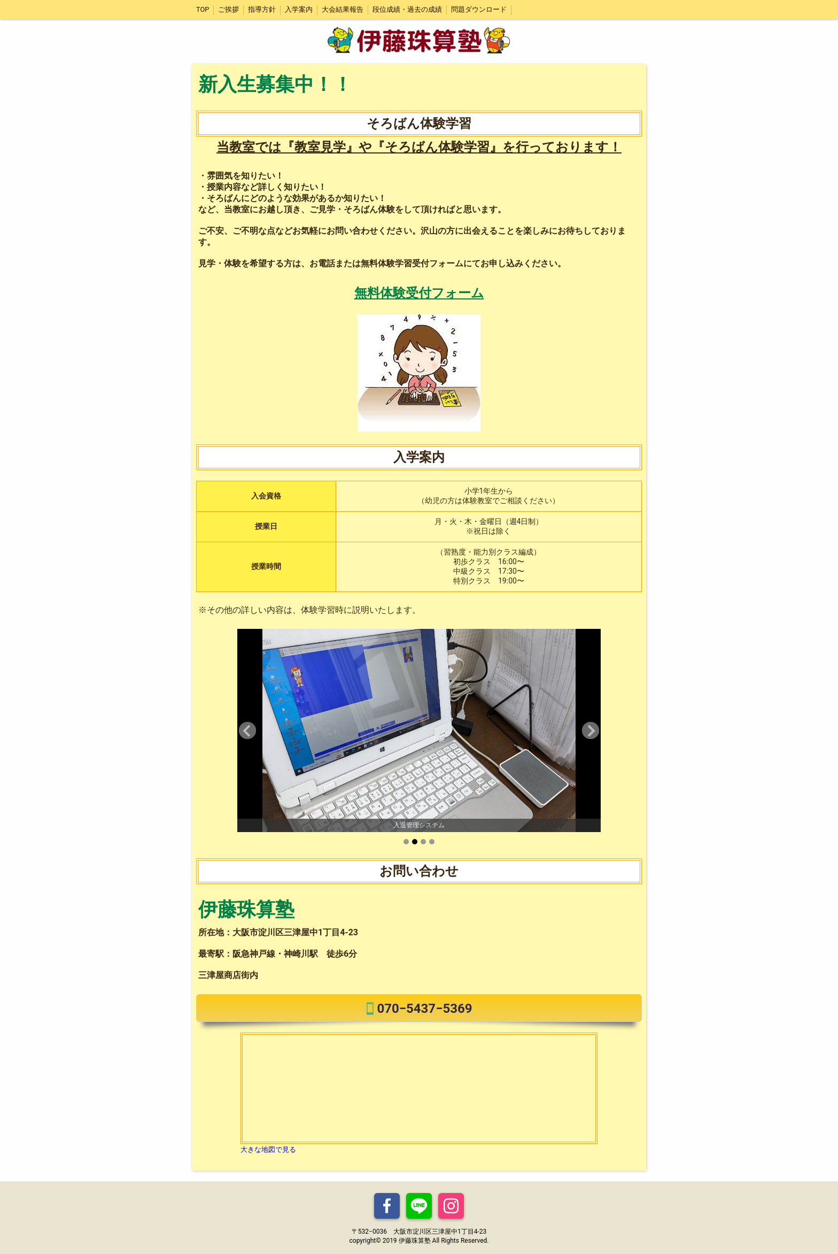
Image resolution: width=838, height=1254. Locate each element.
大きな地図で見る (268, 1149)
